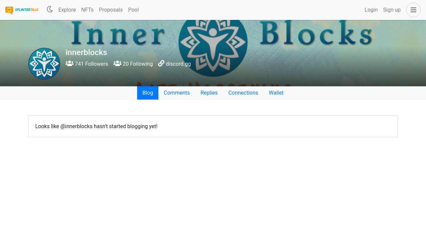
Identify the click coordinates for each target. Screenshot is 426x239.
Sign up (392, 10)
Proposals (111, 10)
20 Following (133, 64)
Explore (67, 10)
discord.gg (178, 64)
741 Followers (87, 64)
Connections (243, 93)
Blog (147, 93)
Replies (209, 93)
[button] (412, 10)
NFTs (87, 10)
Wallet (276, 93)
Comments (177, 93)
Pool (133, 10)
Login (371, 10)
